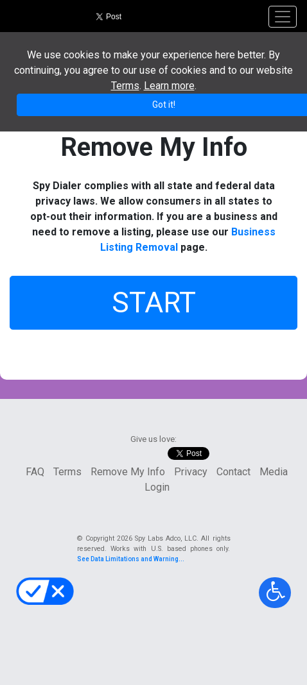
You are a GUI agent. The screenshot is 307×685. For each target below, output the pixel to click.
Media (273, 472)
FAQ (35, 472)
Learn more (169, 86)
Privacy (190, 472)
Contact (233, 472)
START (154, 302)
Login (157, 487)
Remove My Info (128, 472)
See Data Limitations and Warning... (130, 558)
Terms (67, 472)
